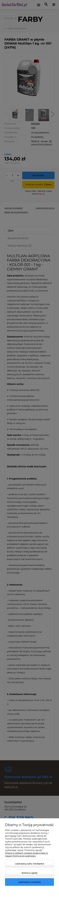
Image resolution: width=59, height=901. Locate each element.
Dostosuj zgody (29, 873)
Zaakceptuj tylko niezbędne (29, 863)
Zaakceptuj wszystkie (29, 882)
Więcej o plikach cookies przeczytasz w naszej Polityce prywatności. (26, 854)
